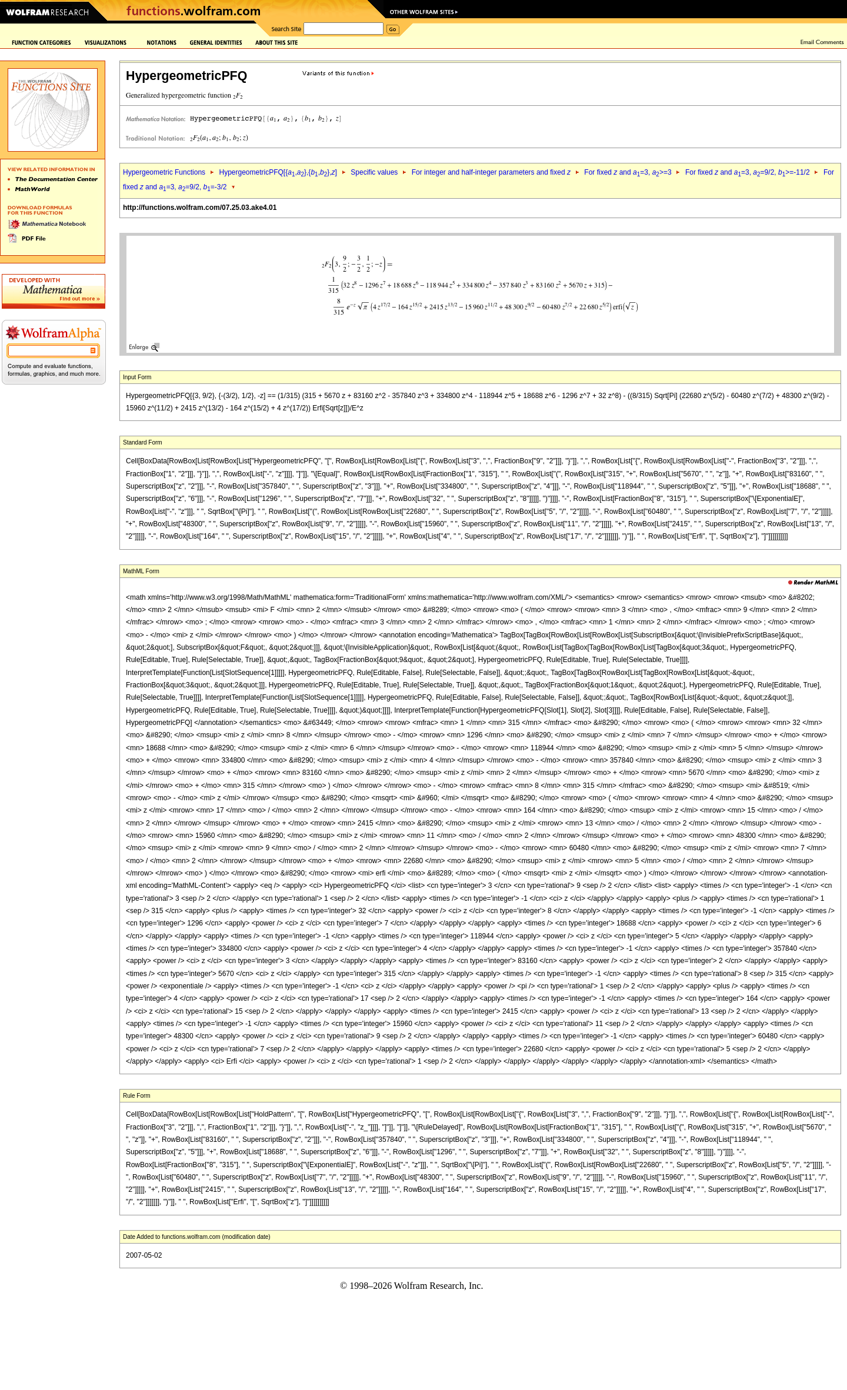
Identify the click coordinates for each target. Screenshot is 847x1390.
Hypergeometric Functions (164, 172)
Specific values (374, 172)
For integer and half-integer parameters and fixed (491, 172)
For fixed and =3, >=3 (627, 172)
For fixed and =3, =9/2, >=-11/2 (747, 172)
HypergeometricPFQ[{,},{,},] (277, 172)
